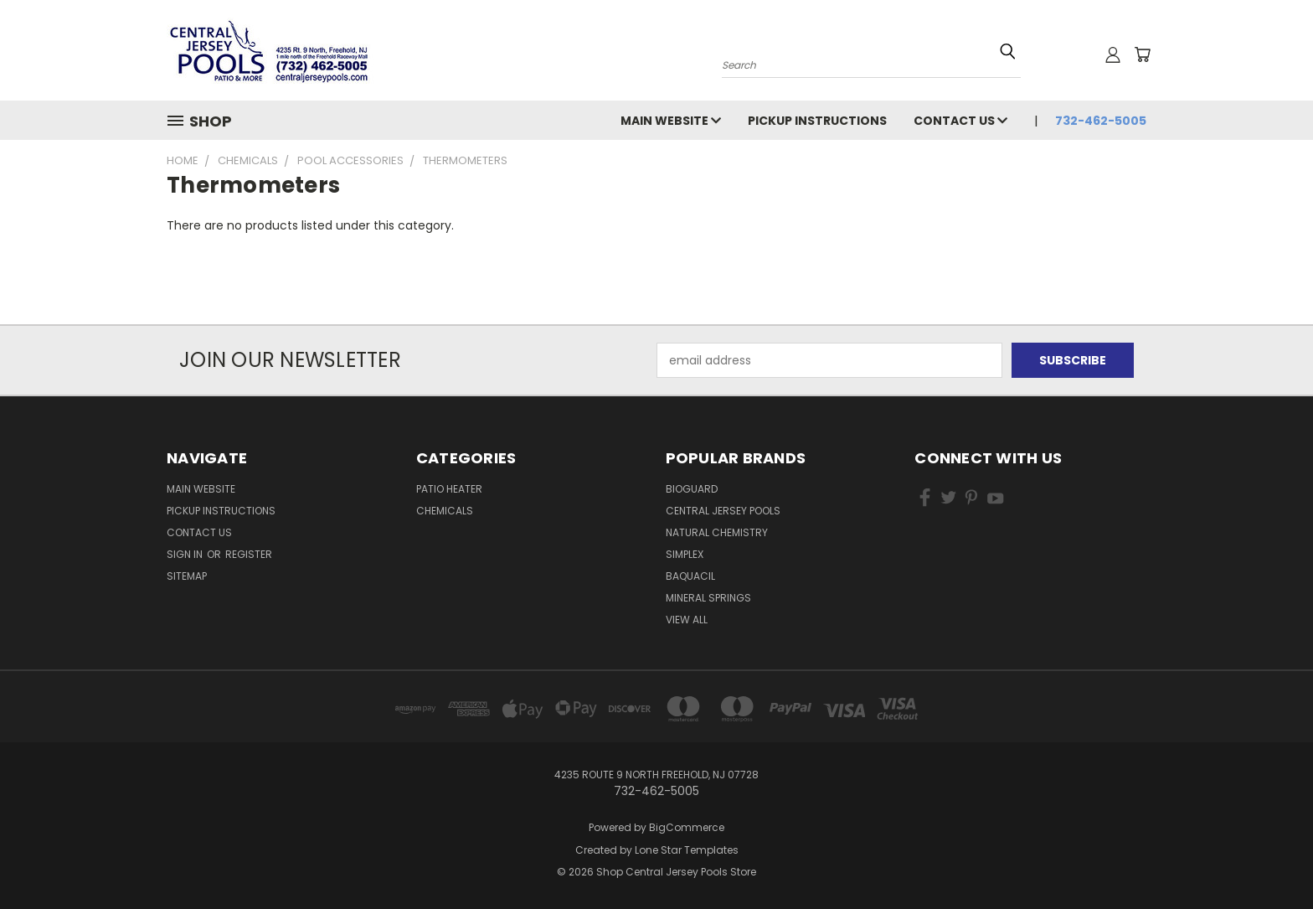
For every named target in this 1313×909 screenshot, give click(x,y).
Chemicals (444, 511)
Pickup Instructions (817, 120)
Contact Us (960, 120)
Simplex (684, 554)
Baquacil (690, 576)
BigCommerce (686, 827)
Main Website (670, 120)
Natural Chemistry (717, 532)
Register (248, 554)
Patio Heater (449, 489)
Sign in (186, 554)
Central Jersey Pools (723, 511)
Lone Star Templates (687, 850)
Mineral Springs (708, 598)
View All (687, 619)
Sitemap (187, 576)
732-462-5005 (1100, 120)
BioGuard (692, 489)
